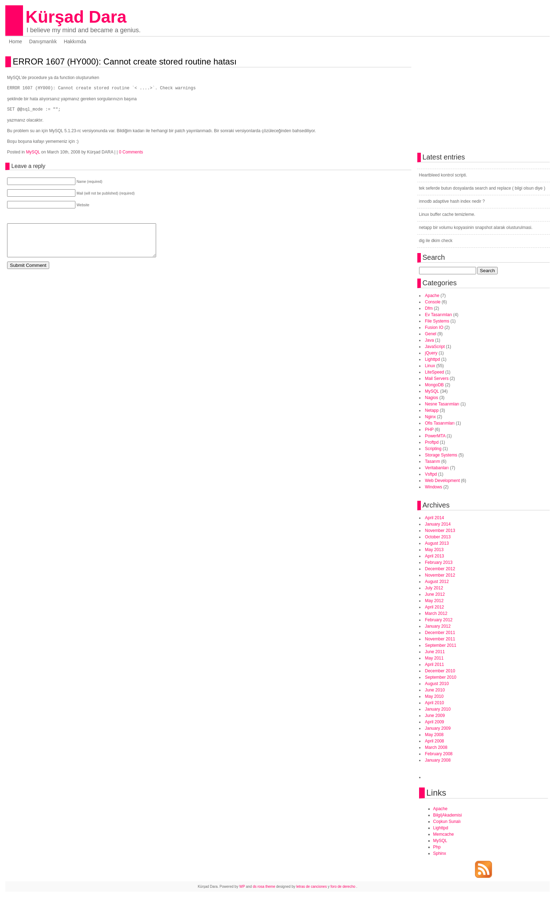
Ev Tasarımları (438, 314)
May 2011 (434, 658)
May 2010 (434, 696)
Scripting (433, 448)
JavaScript (435, 346)
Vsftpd (431, 474)
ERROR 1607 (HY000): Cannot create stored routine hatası (124, 61)
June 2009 (435, 715)
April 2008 (434, 741)
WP (242, 886)
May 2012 (434, 600)
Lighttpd (432, 359)
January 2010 (438, 709)
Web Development (442, 480)
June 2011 (435, 651)
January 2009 (438, 728)
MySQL (33, 152)
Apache (432, 295)
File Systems (437, 321)
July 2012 (434, 587)
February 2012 (439, 619)
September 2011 (441, 645)
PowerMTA (435, 435)
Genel (430, 333)
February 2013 (439, 562)
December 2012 (440, 568)
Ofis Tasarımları (440, 423)
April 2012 (434, 607)
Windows (433, 486)
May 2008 (434, 734)
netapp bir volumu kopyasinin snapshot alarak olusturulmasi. (476, 227)
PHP (429, 429)
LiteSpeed (434, 372)
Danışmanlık (43, 41)
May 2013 (434, 549)
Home (15, 41)
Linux (430, 365)
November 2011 (440, 639)
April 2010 (434, 702)
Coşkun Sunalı (447, 821)
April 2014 (434, 517)
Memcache (443, 834)
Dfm (429, 308)
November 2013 (440, 530)
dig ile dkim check (436, 240)
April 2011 (434, 664)
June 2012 (435, 594)
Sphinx (439, 853)
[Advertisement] (90, 290)
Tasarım (432, 461)
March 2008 (436, 747)
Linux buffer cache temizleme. (447, 214)
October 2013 (438, 536)
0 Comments (131, 152)
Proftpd (432, 442)
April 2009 (434, 721)
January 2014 (438, 524)
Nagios (431, 397)
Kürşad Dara (75, 16)
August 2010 (437, 683)
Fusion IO (434, 327)
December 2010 (440, 670)
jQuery (431, 353)
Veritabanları (437, 467)
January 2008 (438, 760)
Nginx (430, 416)
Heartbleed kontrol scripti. (443, 175)
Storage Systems (441, 455)
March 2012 (436, 613)
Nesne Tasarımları (442, 404)
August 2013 (437, 543)
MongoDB (434, 384)
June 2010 (435, 690)
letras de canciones (311, 886)
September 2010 (441, 677)
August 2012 (437, 581)
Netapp (432, 410)
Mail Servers (437, 378)
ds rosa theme (264, 886)
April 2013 (434, 556)
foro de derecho (343, 886)
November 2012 (440, 575)
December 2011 (440, 632)
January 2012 (438, 626)
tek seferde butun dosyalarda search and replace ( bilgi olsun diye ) (482, 188)
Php (437, 847)
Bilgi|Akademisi (447, 815)
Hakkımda (75, 41)
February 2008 (439, 753)
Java (429, 340)
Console (433, 301)
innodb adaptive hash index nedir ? (452, 201)
